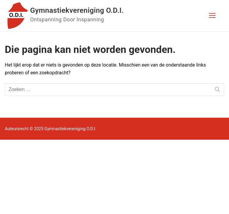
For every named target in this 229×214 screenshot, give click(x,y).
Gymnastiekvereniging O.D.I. (77, 10)
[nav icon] (212, 16)
